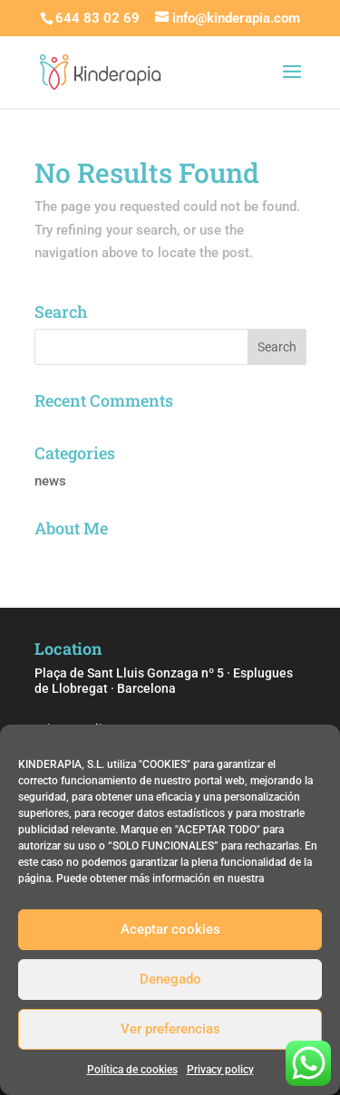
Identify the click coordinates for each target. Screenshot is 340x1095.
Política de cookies (132, 1069)
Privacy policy (220, 1069)
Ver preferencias (170, 1029)
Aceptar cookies (170, 929)
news (50, 481)
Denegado (170, 979)
